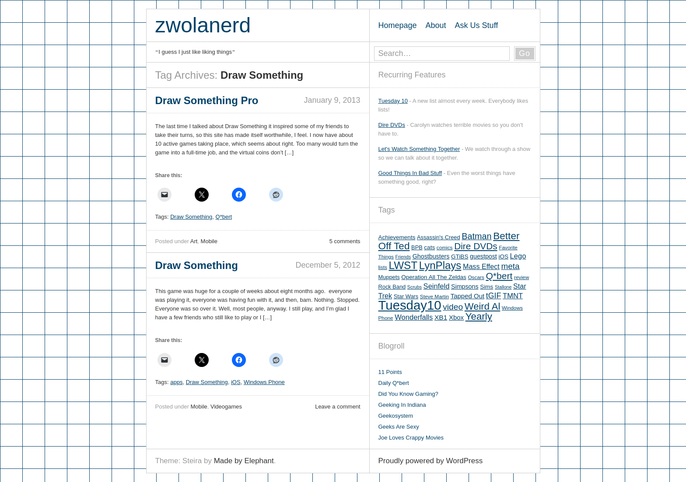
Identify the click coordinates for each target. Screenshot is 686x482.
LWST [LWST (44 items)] (402, 265)
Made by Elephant (244, 461)
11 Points (390, 372)
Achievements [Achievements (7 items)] (397, 237)
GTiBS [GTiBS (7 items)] (459, 256)
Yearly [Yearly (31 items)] (479, 316)
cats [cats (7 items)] (429, 247)
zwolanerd (203, 25)
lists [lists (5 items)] (382, 267)
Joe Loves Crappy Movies (411, 437)
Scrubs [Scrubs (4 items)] (414, 287)
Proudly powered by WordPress (430, 461)
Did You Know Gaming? (408, 394)
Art (194, 241)
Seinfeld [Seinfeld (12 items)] (437, 286)
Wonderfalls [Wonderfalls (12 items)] (414, 317)
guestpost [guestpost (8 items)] (483, 256)
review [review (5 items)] (521, 277)
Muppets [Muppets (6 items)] (389, 277)
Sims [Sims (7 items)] (486, 286)
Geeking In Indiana (402, 405)
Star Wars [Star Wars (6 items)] (406, 296)
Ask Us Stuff (476, 25)
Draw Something (191, 216)
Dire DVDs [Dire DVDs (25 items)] (475, 246)
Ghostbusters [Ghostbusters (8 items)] (431, 256)
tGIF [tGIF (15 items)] (493, 295)
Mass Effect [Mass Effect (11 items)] (481, 266)
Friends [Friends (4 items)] (403, 256)
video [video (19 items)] (453, 306)
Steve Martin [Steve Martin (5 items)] (434, 296)
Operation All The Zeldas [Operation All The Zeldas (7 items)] (433, 277)
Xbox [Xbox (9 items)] (456, 317)
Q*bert (224, 216)
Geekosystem (395, 415)
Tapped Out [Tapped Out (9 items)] (467, 296)
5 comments (344, 241)
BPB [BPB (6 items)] (417, 247)
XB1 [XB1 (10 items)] (440, 317)
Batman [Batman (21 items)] (476, 236)
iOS (236, 382)
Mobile (209, 241)
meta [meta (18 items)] (510, 266)
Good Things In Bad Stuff (410, 173)
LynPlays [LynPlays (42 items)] (440, 265)
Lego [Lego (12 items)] (518, 256)
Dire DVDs (391, 125)
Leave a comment (337, 406)
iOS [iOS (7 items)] (503, 256)
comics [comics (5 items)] (445, 247)
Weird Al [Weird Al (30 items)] (482, 306)
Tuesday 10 (393, 101)
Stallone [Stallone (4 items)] (503, 287)
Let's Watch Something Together (419, 149)
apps (176, 382)
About (436, 25)
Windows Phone (264, 382)
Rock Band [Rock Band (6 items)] (392, 286)
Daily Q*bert (393, 383)
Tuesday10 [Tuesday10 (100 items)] (409, 305)
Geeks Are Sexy (398, 426)
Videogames (226, 406)
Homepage (397, 25)
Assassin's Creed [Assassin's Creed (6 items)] (438, 237)
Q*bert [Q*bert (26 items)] (499, 276)
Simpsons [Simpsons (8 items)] (465, 286)
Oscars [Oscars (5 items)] (476, 277)
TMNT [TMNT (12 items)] (513, 296)
